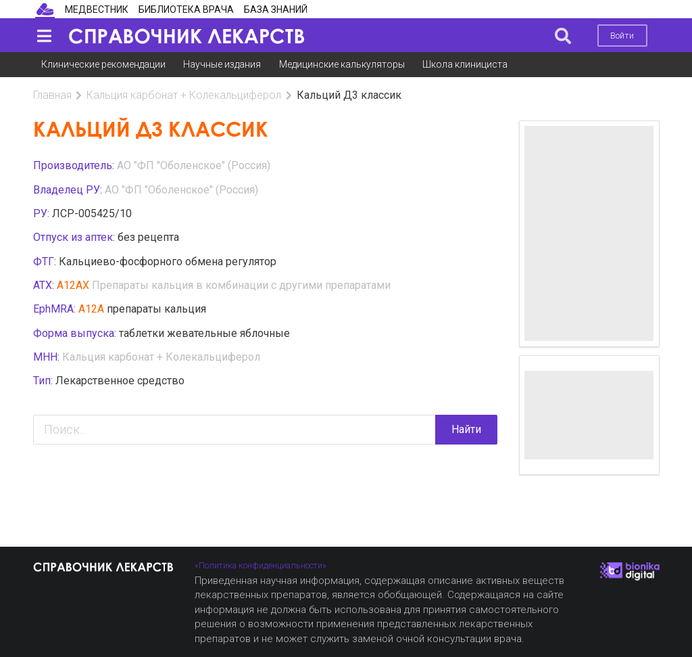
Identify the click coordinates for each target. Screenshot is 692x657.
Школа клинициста (465, 64)
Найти (466, 429)
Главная (52, 95)
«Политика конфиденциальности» (260, 565)
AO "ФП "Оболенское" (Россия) (193, 165)
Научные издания (222, 64)
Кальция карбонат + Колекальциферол (183, 95)
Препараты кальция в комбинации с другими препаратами (241, 285)
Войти (622, 35)
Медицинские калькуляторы (342, 64)
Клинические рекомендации (103, 64)
